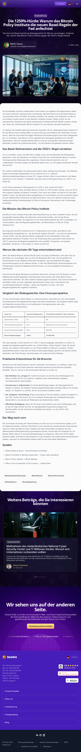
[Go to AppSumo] (68, 666)
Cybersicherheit (13, 542)
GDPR (66, 742)
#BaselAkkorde (37, 476)
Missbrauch (47, 746)
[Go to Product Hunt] (68, 673)
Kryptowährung (40, 16)
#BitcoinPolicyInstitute (56, 476)
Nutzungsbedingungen (26, 742)
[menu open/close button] (77, 3)
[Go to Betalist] (72, 680)
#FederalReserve (11, 482)
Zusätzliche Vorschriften (29, 746)
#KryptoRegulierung (29, 482)
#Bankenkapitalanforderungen (15, 476)
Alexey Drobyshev (20, 565)
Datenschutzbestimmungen (49, 742)
